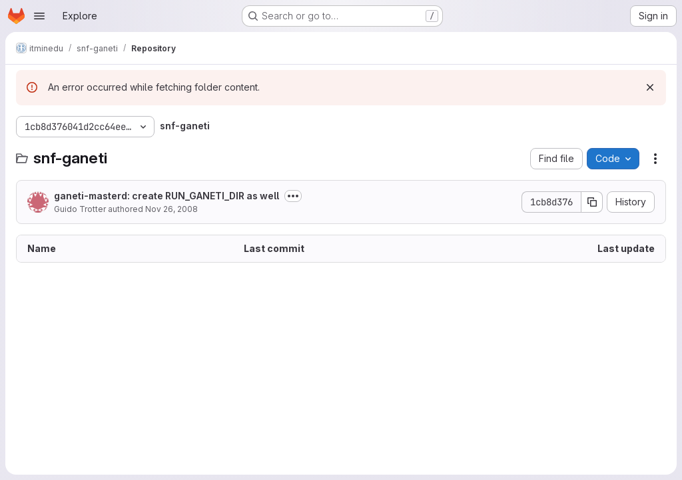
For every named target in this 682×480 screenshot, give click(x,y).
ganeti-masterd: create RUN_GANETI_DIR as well (166, 195)
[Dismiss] (650, 87)
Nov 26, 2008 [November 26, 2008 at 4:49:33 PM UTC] (171, 209)
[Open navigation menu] (39, 16)
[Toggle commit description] (293, 196)
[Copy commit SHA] (592, 202)
